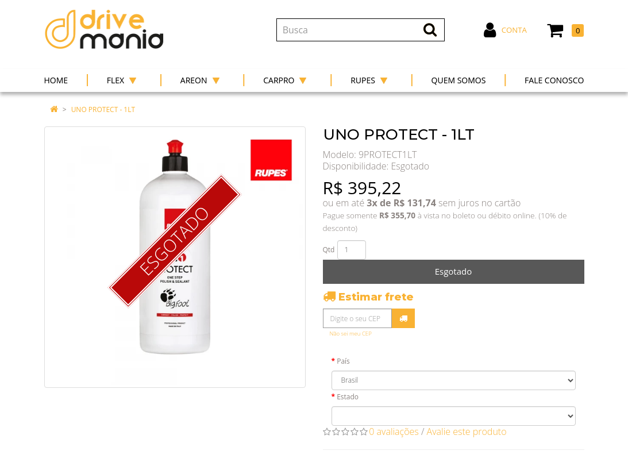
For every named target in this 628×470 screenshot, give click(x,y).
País (343, 361)
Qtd (329, 250)
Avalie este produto (467, 431)
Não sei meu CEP (351, 333)
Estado (348, 397)
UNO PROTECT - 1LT (103, 109)
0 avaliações (394, 431)
